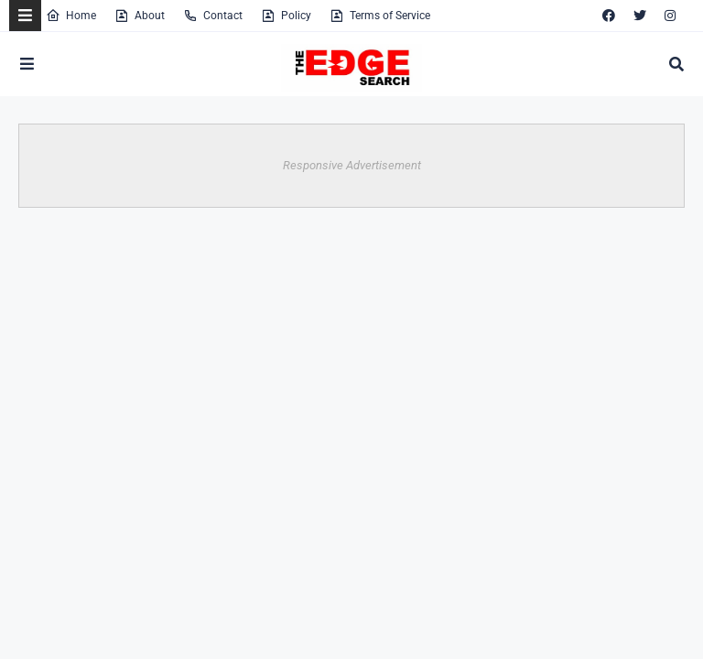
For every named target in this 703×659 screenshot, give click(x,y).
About (139, 15)
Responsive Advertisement (352, 165)
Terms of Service (380, 15)
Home (71, 15)
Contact (213, 15)
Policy (286, 15)
